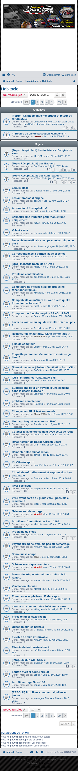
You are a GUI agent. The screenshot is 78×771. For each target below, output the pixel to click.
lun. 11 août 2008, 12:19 (56, 136)
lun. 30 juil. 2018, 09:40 (55, 589)
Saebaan (38, 478)
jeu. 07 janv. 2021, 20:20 (60, 336)
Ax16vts (38, 328)
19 (61, 170)
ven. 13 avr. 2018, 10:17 (55, 685)
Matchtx (38, 524)
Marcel (37, 589)
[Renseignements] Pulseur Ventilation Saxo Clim (43, 367)
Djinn (36, 444)
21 (69, 170)
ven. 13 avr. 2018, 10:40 (55, 675)
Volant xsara (20, 230)
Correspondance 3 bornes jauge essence (38, 253)
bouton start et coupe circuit (30, 672)
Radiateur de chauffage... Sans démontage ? (41, 333)
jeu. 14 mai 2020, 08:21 (55, 380)
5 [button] (51, 102)
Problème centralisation (27, 274)
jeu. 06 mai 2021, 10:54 (59, 316)
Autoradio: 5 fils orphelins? (29, 208)
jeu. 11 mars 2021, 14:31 (57, 328)
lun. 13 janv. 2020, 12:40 (60, 414)
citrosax (38, 190)
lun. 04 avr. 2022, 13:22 (55, 256)
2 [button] (37, 102)
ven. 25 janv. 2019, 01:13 (53, 534)
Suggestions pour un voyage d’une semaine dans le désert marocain (40, 389)
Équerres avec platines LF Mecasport (36, 596)
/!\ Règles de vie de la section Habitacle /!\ (39, 133)
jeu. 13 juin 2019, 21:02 (61, 465)
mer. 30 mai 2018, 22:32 (60, 629)
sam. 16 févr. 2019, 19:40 (57, 488)
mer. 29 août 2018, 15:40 (57, 567)
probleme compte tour (26, 401)
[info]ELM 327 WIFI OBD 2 (29, 659)
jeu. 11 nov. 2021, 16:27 (59, 292)
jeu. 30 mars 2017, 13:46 (61, 178)
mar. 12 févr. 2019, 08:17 (54, 504)
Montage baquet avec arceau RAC (34, 421)
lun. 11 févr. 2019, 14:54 (57, 514)
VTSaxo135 (40, 178)
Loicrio (37, 346)
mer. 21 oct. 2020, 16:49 (55, 346)
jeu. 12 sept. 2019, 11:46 (55, 455)
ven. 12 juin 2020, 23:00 (53, 360)
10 (69, 182)
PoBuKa (38, 370)
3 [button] (42, 102)
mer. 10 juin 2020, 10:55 (57, 370)
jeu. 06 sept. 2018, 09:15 (56, 546)
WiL (36, 534)
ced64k (37, 201)
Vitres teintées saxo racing (29, 616)
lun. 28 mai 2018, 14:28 (56, 640)
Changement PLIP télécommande (33, 411)
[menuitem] (11, 74)
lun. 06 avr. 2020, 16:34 (58, 404)
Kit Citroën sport (22, 462)
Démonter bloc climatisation (30, 452)
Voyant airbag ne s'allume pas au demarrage (41, 543)
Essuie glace (20, 187)
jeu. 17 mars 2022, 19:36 (55, 266)
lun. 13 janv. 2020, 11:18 (57, 424)
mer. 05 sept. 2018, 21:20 (54, 557)
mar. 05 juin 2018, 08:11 (58, 599)
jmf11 (37, 504)
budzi (36, 211)
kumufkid (38, 599)
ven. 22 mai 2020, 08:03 (58, 156)
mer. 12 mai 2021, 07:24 (55, 306)
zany (36, 557)
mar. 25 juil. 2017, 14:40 (55, 166)
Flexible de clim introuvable (30, 637)
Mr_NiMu (38, 156)
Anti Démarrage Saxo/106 (28, 682)
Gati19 (37, 166)
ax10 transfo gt (41, 246)
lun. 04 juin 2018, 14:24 (56, 619)
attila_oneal (40, 609)
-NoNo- (38, 136)
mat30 (37, 256)
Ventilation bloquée (24, 586)
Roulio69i (38, 404)
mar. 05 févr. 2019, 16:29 (57, 524)
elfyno (37, 455)
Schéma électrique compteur (30, 564)
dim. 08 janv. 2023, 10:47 (57, 233)
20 (65, 170)
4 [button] (46, 102)
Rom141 (38, 424)
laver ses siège (21, 485)
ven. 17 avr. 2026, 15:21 (61, 121)
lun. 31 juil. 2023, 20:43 (54, 211)
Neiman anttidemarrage (27, 511)
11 (74, 182)
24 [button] (59, 102)
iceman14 (39, 580)
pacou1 (37, 434)
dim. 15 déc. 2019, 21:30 (54, 444)
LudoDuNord (40, 121)
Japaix (37, 675)
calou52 (38, 619)
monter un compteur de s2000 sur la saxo (39, 606)
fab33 (37, 223)
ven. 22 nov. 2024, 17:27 (56, 201)
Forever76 (39, 316)
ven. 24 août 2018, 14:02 (59, 580)
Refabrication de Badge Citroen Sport (36, 441)
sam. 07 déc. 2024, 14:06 (57, 190)
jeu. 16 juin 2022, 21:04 (63, 246)
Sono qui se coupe (24, 554)
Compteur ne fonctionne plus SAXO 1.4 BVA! (41, 313)
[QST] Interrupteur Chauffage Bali (34, 377)
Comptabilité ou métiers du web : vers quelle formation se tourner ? (41, 302)
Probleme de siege (24, 531)
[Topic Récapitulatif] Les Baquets (33, 163)
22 (74, 170)
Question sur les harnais (28, 626)
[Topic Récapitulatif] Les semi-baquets (37, 175)
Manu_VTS (40, 336)
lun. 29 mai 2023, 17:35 (54, 223)
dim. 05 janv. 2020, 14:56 (56, 434)
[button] (26, 102)
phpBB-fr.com (44, 763)
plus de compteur (23, 343)
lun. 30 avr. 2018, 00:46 (57, 662)
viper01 (38, 514)
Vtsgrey (38, 488)
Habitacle (9, 89)
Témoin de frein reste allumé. (31, 647)
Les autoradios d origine (28, 198)
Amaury (38, 546)
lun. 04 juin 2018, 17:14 (60, 609)
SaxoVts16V (40, 465)
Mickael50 (39, 292)
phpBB (29, 759)
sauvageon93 (41, 698)
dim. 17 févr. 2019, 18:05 (58, 478)
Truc (36, 360)
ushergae (38, 393)
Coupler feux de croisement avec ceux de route (42, 431)
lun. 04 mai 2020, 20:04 (58, 393)
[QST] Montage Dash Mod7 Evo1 (33, 263)
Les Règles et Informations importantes (44, 124)
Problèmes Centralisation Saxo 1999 (35, 521)
